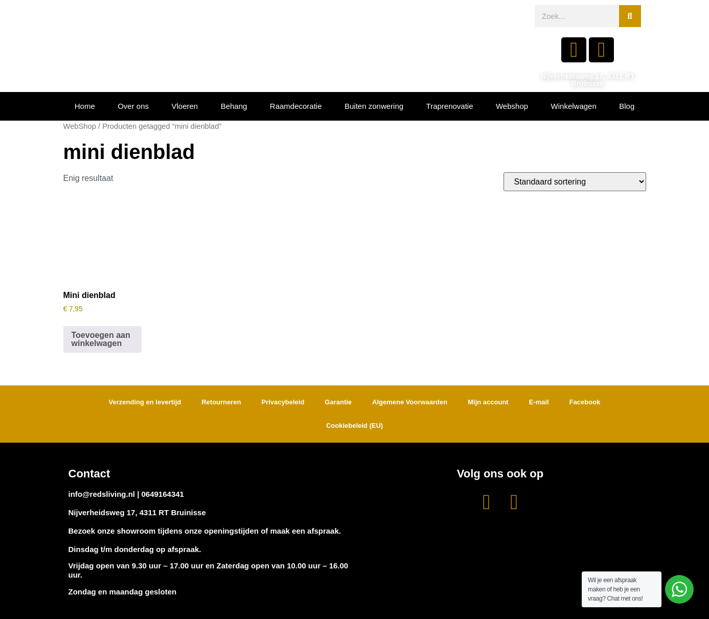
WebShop (79, 126)
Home (85, 106)
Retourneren (221, 402)
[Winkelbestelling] (575, 181)
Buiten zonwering (374, 106)
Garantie (338, 402)
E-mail (539, 402)
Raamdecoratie (296, 106)
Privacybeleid (283, 402)
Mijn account (488, 402)
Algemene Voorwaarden (409, 402)
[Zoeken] (630, 16)
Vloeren (185, 106)
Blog (626, 106)
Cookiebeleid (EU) (354, 425)
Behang (234, 106)
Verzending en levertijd (145, 402)
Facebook (585, 402)
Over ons (133, 106)
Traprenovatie (449, 106)
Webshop (512, 106)
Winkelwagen (574, 106)
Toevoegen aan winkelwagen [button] (101, 339)
